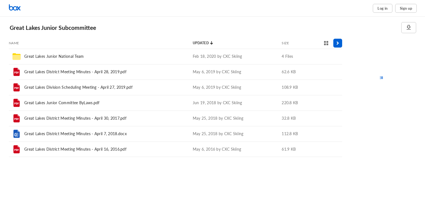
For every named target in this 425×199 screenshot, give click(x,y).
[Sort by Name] (14, 43)
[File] (17, 72)
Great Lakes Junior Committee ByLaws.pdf (62, 102)
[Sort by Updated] (203, 43)
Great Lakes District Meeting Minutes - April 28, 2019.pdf (75, 71)
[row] (175, 56)
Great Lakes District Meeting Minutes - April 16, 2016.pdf (75, 149)
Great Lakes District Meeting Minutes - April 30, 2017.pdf (75, 118)
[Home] (31, 8)
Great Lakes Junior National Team (54, 56)
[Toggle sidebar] (337, 43)
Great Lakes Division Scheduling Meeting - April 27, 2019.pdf (78, 87)
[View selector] (326, 43)
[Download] (408, 27)
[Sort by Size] (285, 43)
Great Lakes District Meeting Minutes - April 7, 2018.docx (75, 133)
